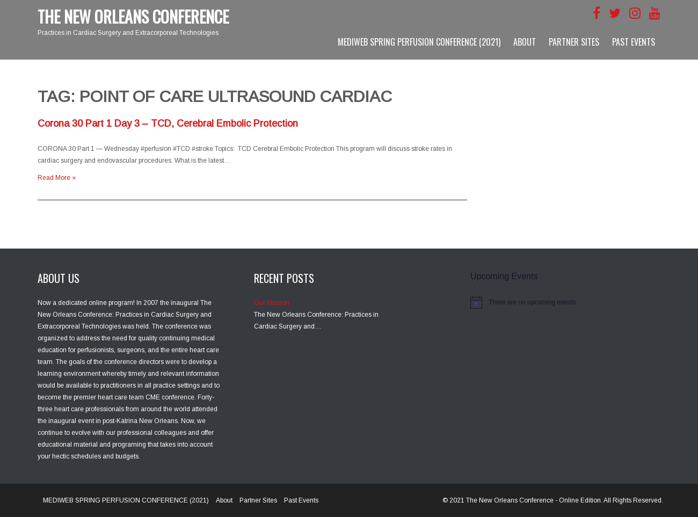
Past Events (633, 41)
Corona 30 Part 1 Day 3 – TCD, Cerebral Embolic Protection (168, 123)
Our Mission (271, 303)
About (524, 41)
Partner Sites (574, 41)
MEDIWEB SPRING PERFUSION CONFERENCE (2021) (419, 41)
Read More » (57, 177)
